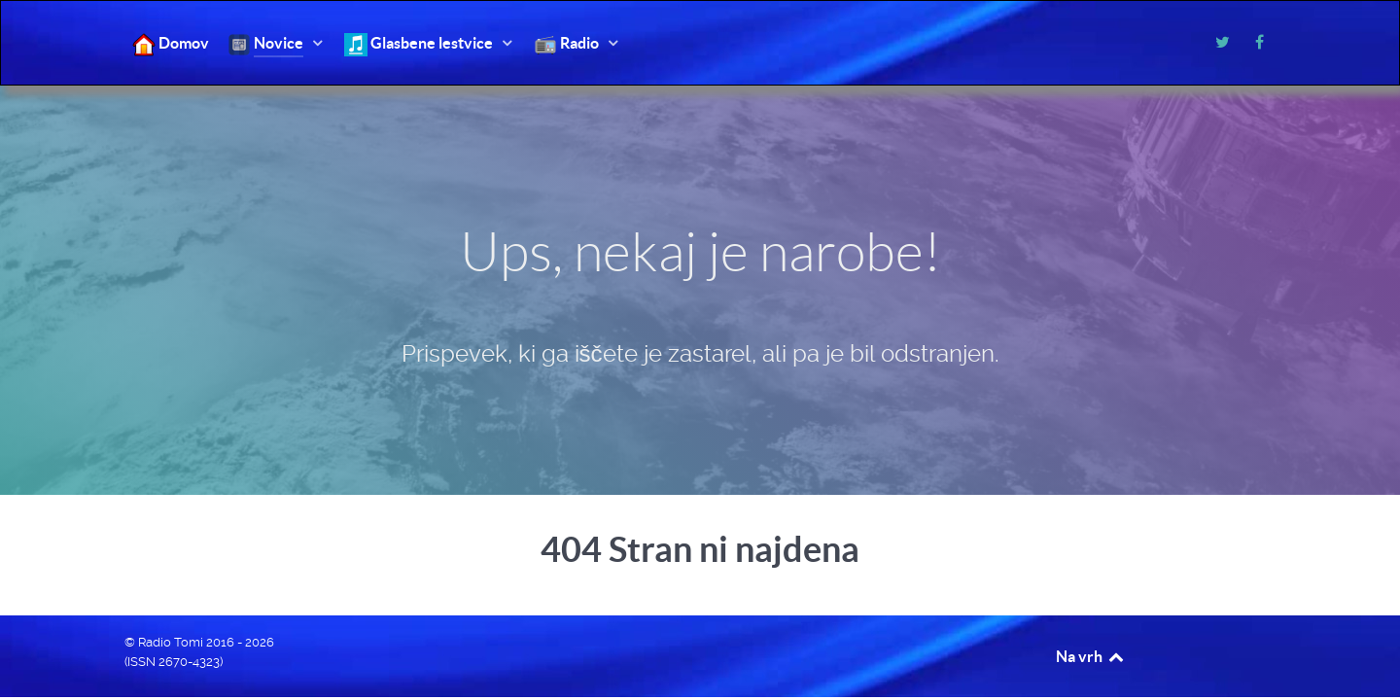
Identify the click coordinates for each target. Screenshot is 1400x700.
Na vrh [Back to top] (1091, 656)
